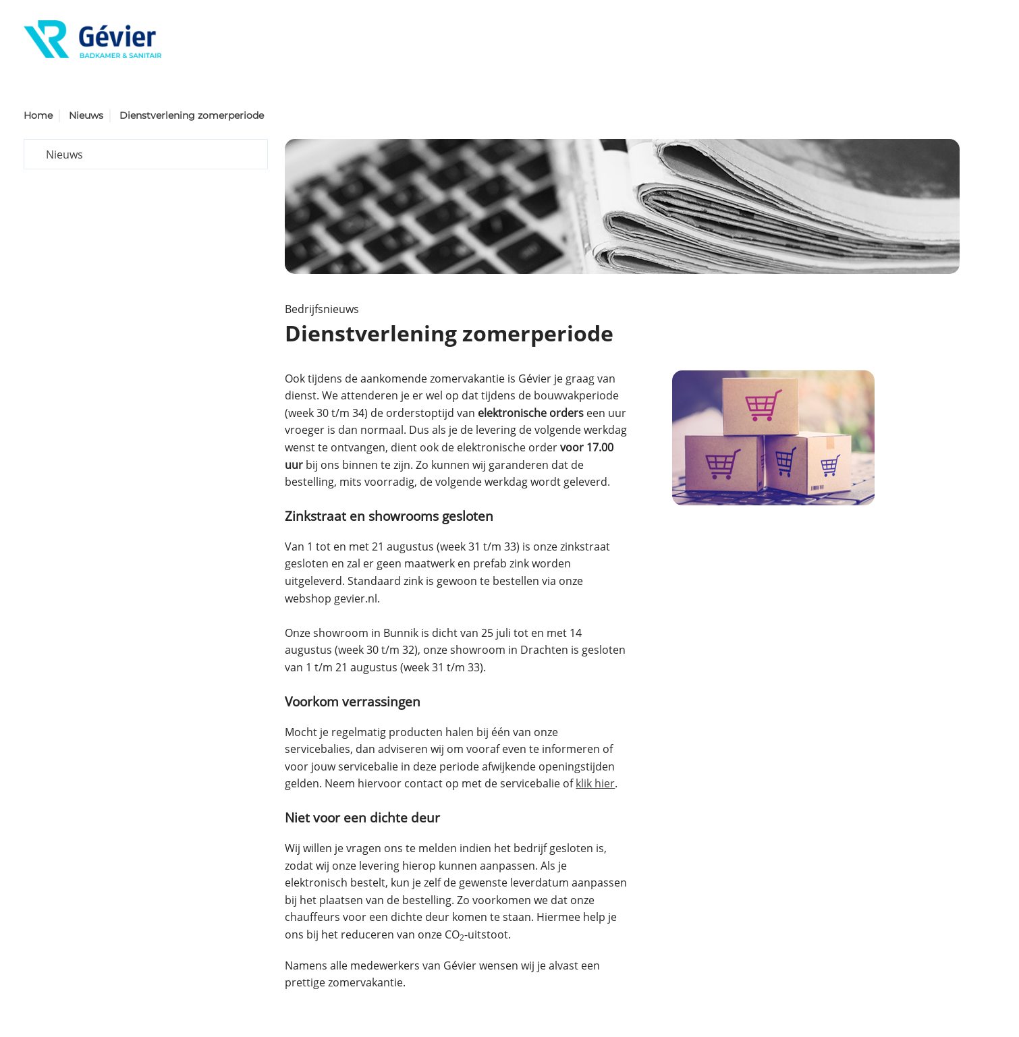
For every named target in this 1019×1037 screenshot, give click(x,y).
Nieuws (86, 115)
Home (38, 115)
